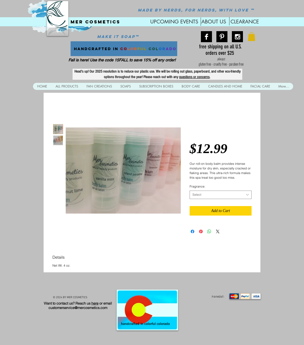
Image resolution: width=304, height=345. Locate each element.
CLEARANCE (245, 21)
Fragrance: (197, 186)
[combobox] (221, 195)
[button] (251, 36)
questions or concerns (194, 77)
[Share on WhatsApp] (209, 231)
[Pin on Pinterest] (201, 231)
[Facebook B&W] (206, 36)
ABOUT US (213, 21)
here (94, 303)
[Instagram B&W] (237, 36)
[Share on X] (217, 231)
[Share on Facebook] (192, 231)
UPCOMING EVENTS (173, 21)
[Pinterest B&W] (221, 36)
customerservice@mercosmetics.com (77, 307)
